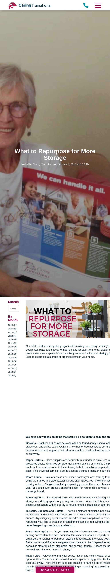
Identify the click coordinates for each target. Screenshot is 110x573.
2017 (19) (12, 357)
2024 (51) (12, 332)
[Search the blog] (13, 308)
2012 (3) (12, 375)
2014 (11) (12, 368)
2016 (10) (12, 361)
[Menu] (97, 5)
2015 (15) (12, 364)
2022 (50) (12, 339)
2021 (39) (12, 343)
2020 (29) (12, 346)
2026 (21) (12, 325)
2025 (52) (12, 328)
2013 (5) (12, 372)
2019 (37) (12, 350)
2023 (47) (12, 336)
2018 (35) (12, 354)
